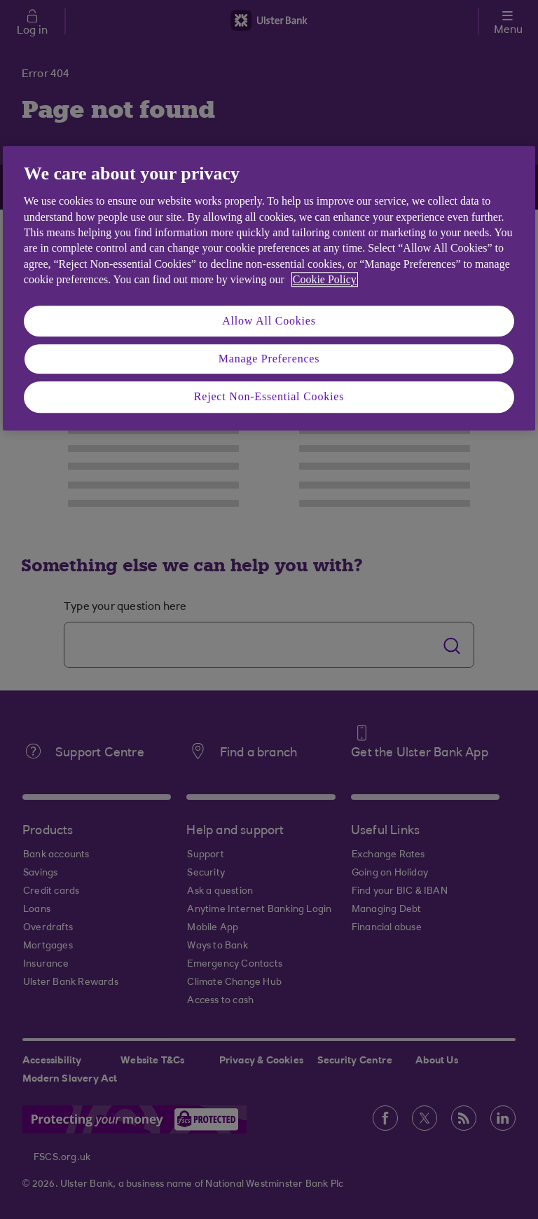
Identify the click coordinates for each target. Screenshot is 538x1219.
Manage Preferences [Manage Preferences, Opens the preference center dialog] (269, 359)
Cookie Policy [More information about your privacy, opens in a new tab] (325, 279)
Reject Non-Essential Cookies (269, 397)
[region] (269, 288)
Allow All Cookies (269, 321)
